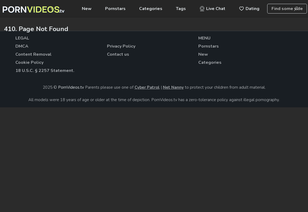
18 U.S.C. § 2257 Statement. (44, 71)
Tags (181, 9)
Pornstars (115, 9)
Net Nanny (173, 87)
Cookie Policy (29, 62)
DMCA (21, 46)
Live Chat (212, 9)
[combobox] (287, 8)
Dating (249, 9)
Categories (150, 9)
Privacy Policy (121, 46)
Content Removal (33, 54)
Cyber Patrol (147, 87)
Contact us (118, 54)
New (87, 9)
